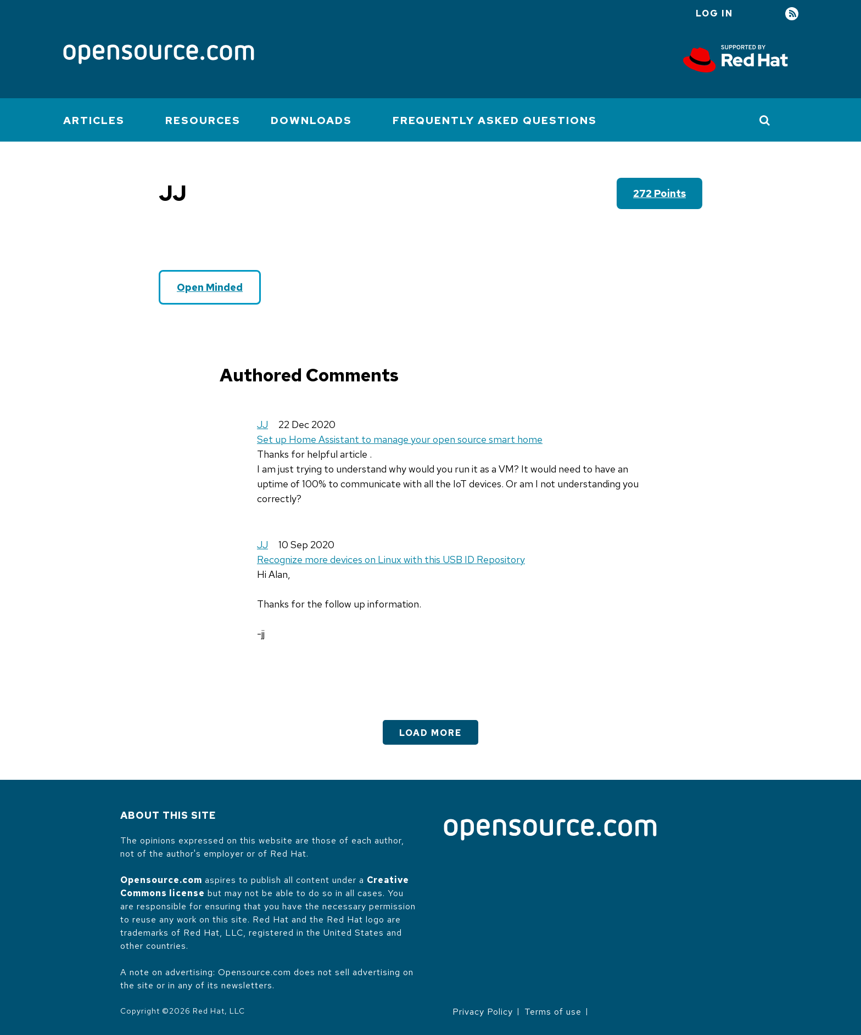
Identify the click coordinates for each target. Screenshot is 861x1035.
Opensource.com (161, 880)
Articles (94, 120)
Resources (203, 120)
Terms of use (553, 1011)
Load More (430, 733)
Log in (714, 13)
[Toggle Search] (765, 120)
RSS (791, 14)
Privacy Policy (482, 1011)
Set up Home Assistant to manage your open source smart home (400, 439)
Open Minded (210, 287)
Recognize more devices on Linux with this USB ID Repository (391, 559)
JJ (262, 424)
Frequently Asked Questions (495, 120)
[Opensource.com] (159, 55)
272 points (659, 193)
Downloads (311, 120)
